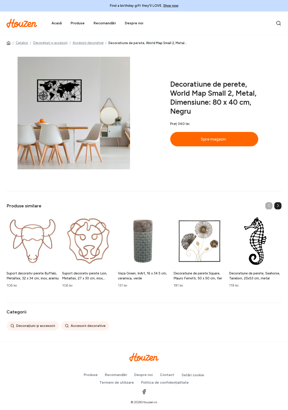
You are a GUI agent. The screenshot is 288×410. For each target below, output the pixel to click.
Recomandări (105, 23)
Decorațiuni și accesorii (50, 43)
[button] (277, 205)
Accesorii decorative (88, 43)
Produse (78, 23)
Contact (167, 375)
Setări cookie (193, 375)
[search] (278, 23)
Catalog (22, 43)
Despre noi (134, 23)
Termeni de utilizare (116, 382)
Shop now (170, 6)
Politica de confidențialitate (165, 382)
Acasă (57, 23)
